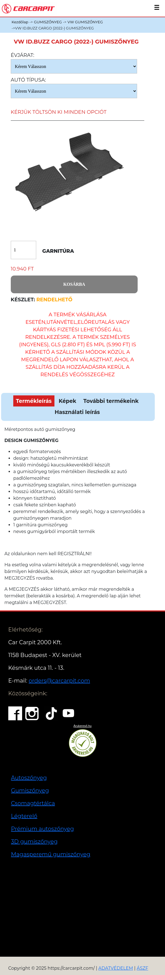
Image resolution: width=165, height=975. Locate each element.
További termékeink (110, 401)
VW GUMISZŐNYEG (85, 22)
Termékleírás (34, 401)
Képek (67, 401)
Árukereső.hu (82, 726)
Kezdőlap (20, 22)
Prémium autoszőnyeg (42, 828)
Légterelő (24, 816)
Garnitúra (58, 251)
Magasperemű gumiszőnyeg (50, 854)
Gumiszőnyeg (30, 790)
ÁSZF (142, 968)
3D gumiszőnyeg (34, 841)
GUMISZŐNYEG (48, 22)
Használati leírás (77, 412)
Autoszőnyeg (29, 777)
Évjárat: (22, 55)
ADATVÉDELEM (115, 968)
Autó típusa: (28, 80)
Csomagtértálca (33, 803)
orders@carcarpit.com (59, 680)
